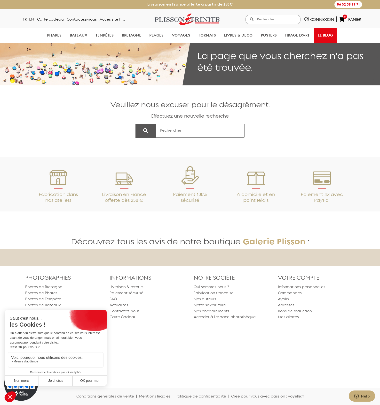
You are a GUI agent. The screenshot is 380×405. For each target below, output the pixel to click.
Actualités (119, 305)
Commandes (290, 293)
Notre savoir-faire (210, 305)
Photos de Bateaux (43, 305)
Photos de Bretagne (43, 287)
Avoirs (283, 299)
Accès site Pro (112, 19)
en (31, 19)
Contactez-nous (82, 19)
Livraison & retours (126, 287)
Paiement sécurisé (126, 293)
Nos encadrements (211, 311)
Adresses (286, 305)
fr (25, 19)
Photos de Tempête (43, 299)
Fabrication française (214, 293)
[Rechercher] (277, 19)
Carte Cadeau (123, 317)
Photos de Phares (41, 293)
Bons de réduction (295, 311)
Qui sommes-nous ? (211, 287)
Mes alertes (288, 317)
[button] (348, 4)
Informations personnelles (301, 287)
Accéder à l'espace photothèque (225, 317)
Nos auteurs (205, 299)
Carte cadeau (50, 19)
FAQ (113, 299)
